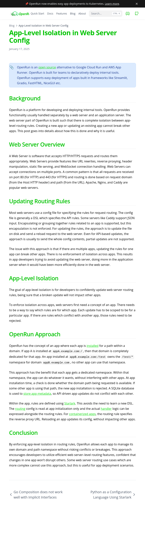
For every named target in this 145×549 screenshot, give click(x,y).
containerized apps (82, 414)
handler (106, 409)
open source (47, 67)
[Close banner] (136, 4)
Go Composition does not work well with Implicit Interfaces (36, 494)
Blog (12, 25)
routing (20, 409)
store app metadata (37, 393)
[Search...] (105, 13)
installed (93, 346)
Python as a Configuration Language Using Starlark (113, 494)
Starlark (69, 403)
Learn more (112, 3)
